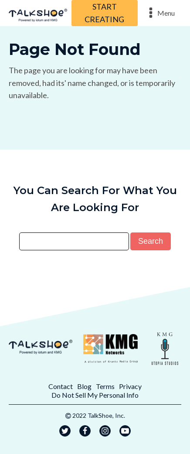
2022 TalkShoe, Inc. (98, 415)
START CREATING (104, 13)
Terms (105, 386)
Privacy (130, 386)
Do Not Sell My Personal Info (95, 395)
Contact (60, 386)
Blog (84, 386)
